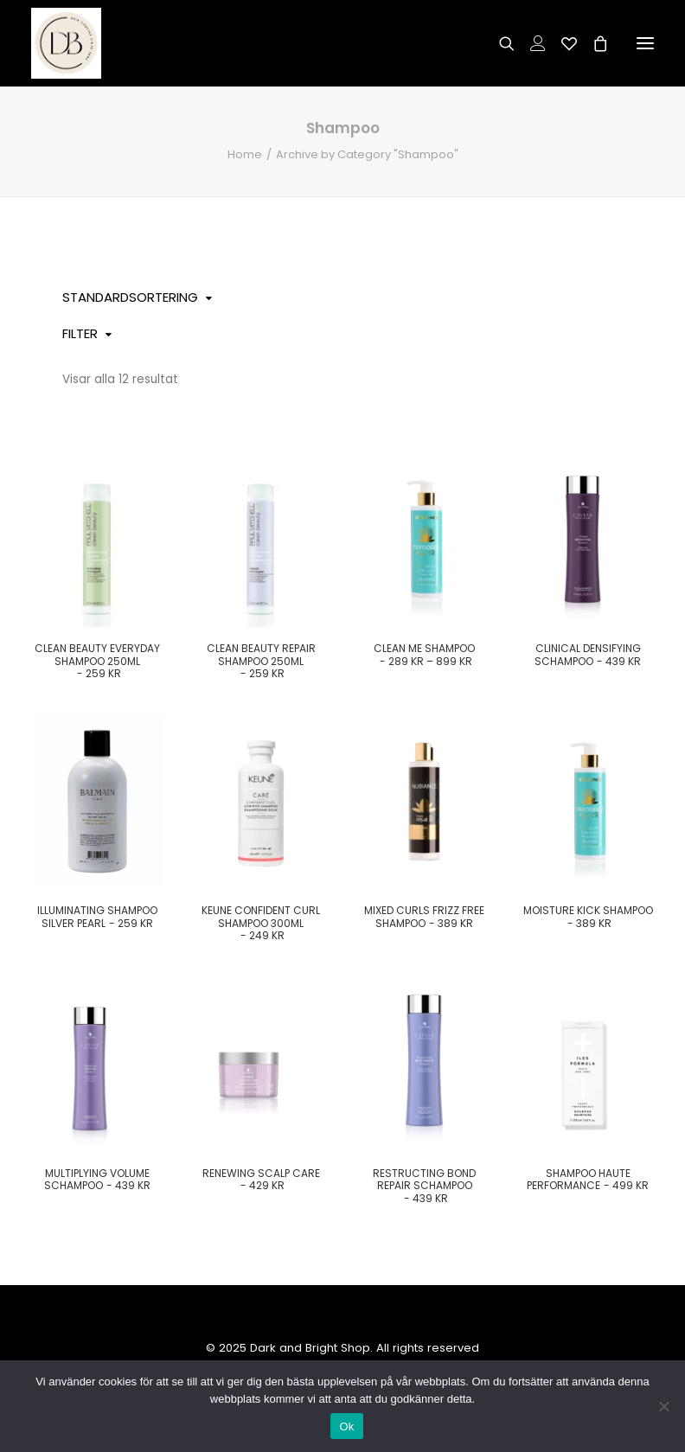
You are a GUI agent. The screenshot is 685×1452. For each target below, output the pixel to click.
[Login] (530, 43)
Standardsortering (130, 297)
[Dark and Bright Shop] (66, 43)
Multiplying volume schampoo (97, 1179)
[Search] (499, 43)
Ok (346, 1426)
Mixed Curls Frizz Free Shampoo (424, 916)
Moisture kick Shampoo (588, 916)
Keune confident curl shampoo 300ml (261, 923)
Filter (80, 333)
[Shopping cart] (592, 43)
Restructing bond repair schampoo (424, 1186)
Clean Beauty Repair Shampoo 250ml (261, 661)
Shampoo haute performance (588, 1179)
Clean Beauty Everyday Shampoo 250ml (97, 661)
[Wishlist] (561, 43)
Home (244, 154)
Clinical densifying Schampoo (588, 654)
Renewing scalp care (261, 1179)
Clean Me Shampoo (424, 654)
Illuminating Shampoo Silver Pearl (97, 916)
